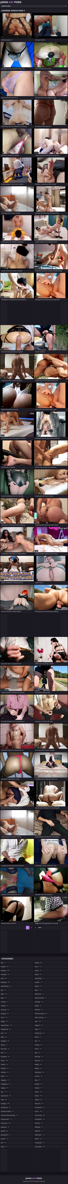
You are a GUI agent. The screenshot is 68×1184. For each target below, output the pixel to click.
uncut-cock (40, 1115)
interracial (6, 1123)
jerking (4, 1131)
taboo (38, 1091)
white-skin (40, 1134)
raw (38, 1052)
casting (5, 1001)
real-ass (39, 1060)
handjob (5, 1103)
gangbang (6, 1084)
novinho (39, 1009)
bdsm (4, 994)
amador (5, 966)
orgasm (39, 1025)
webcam (39, 1131)
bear (4, 998)
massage (39, 1001)
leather (39, 982)
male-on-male (41, 998)
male (38, 990)
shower (39, 1088)
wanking (39, 1127)
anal (4, 978)
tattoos (39, 1099)
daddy (4, 1021)
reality (38, 1064)
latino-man (40, 978)
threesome (40, 1107)
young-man (40, 1142)
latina (38, 970)
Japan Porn (10, 2)
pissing (38, 1044)
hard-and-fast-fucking (9, 1115)
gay (4, 1091)
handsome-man (7, 1111)
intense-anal (6, 1119)
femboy (5, 1072)
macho (38, 986)
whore (38, 1138)
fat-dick (5, 1068)
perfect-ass (40, 1033)
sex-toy (39, 1076)
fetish (4, 1076)
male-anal (39, 994)
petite (38, 1037)
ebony (4, 1044)
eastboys (5, 1041)
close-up (5, 1009)
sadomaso (40, 1072)
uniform (39, 1123)
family (4, 1064)
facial (4, 1060)
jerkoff (4, 1138)
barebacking (6, 986)
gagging (5, 1080)
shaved (39, 1084)
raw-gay (39, 1056)
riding (38, 1068)
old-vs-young (40, 1017)
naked (38, 1005)
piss (37, 1041)
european (5, 1056)
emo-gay (5, 1048)
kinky (4, 1146)
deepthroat (6, 1029)
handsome (6, 1107)
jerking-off (6, 1134)
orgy (38, 1029)
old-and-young (41, 1013)
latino (38, 974)
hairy (4, 1099)
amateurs (5, 974)
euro (4, 1052)
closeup (5, 1013)
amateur (5, 970)
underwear (40, 1119)
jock (4, 1142)
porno (38, 1048)
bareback (6, 982)
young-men (40, 1146)
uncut (38, 1111)
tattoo (39, 1095)
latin (38, 966)
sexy (38, 1080)
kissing (38, 962)
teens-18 (39, 1103)
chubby (5, 1005)
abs (3, 962)
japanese (5, 1127)
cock (4, 1017)
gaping (5, 1088)
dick (4, 1033)
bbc (3, 990)
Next (40, 927)
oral (38, 1021)
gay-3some (6, 1095)
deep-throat (6, 1025)
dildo (4, 1037)
